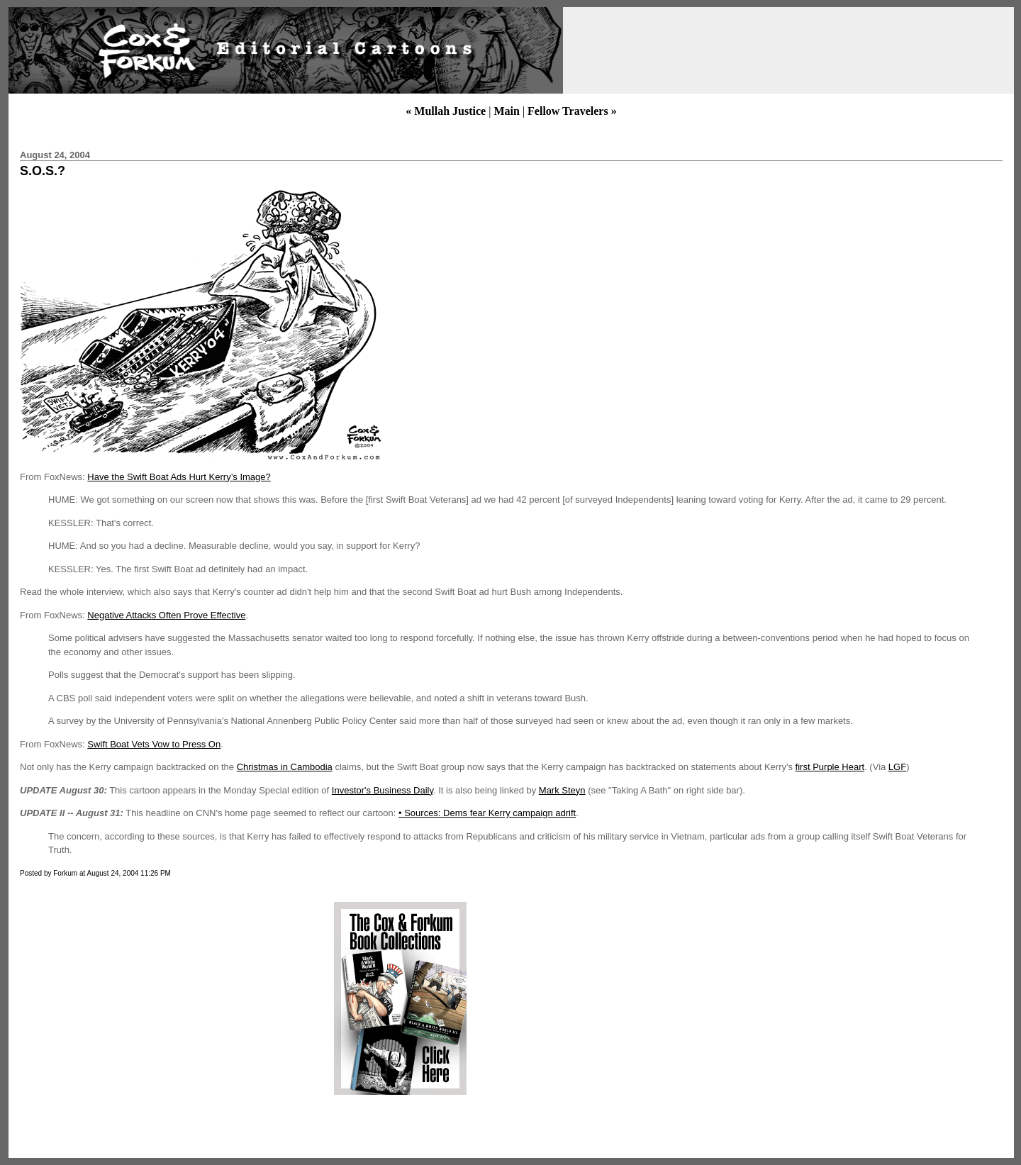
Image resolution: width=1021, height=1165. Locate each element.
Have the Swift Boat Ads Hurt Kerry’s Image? (178, 477)
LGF (897, 767)
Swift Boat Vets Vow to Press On (154, 744)
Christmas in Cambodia (285, 767)
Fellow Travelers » (572, 111)
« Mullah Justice (446, 111)
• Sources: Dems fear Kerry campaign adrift (487, 813)
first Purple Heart (830, 767)
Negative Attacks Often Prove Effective (166, 615)
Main (506, 111)
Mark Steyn (562, 790)
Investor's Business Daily (382, 790)
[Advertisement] (137, 998)
